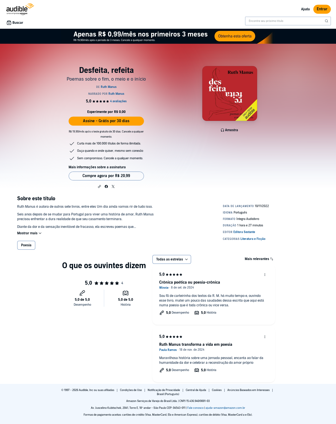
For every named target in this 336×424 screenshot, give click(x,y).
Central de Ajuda (196, 390)
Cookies (217, 390)
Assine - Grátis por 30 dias (106, 121)
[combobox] (288, 21)
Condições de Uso (131, 390)
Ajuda (305, 9)
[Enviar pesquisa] (327, 21)
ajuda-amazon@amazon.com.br (225, 408)
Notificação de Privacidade (164, 390)
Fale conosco (195, 408)
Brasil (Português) (168, 394)
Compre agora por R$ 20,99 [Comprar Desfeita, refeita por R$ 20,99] (106, 176)
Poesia (26, 245)
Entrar (322, 9)
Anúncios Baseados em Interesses (248, 390)
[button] (99, 186)
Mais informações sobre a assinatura (97, 167)
